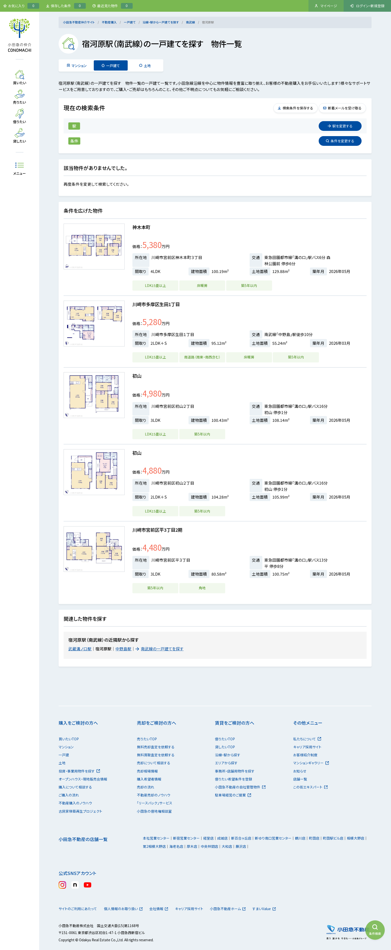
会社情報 (159, 908)
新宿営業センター (186, 838)
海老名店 (176, 846)
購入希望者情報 (149, 779)
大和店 (227, 846)
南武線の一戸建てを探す (159, 649)
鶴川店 (300, 838)
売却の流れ (145, 786)
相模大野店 (355, 838)
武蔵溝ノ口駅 (80, 649)
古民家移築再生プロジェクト (80, 811)
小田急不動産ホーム (229, 908)
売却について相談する (153, 762)
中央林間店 (209, 846)
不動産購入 (109, 22)
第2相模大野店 (154, 846)
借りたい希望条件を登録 (233, 779)
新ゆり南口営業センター (273, 838)
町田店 (314, 838)
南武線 (190, 22)
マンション (77, 65)
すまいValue (265, 908)
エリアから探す (226, 762)
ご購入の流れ (69, 794)
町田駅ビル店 (333, 838)
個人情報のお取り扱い (123, 908)
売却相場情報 (147, 771)
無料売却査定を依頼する (156, 746)
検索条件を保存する (295, 107)
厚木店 (192, 846)
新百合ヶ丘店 (241, 838)
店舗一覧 (300, 779)
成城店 (222, 838)
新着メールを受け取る (342, 107)
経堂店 (208, 838)
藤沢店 (241, 846)
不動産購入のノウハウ (75, 802)
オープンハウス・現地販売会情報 (83, 779)
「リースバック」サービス (154, 802)
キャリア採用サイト (307, 746)
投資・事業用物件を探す (79, 771)
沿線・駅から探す (227, 754)
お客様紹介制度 (305, 754)
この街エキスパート (310, 786)
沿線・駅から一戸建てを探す (161, 22)
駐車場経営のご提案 (233, 794)
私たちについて (307, 738)
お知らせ (299, 771)
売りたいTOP (147, 738)
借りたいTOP (225, 738)
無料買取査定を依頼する (156, 754)
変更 (340, 125)
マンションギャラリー (311, 762)
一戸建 (64, 754)
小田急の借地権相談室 (154, 811)
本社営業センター (156, 838)
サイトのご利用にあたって (78, 908)
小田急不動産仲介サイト (79, 22)
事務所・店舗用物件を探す (235, 771)
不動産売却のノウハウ (153, 794)
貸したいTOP (225, 746)
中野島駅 (123, 649)
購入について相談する (75, 786)
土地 (145, 65)
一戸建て (130, 22)
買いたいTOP (69, 738)
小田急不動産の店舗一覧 (83, 839)
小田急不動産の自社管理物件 (240, 786)
